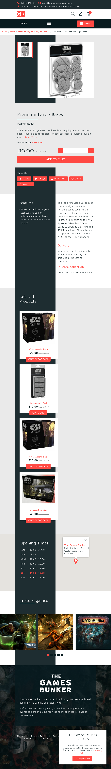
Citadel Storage (28, 723)
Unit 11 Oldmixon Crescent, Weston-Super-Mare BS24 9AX (50, 6)
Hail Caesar (25, 697)
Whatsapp (58, 178)
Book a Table (38, 623)
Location (44, 625)
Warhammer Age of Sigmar (34, 683)
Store (12, 32)
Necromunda (26, 679)
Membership (60, 623)
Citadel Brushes (28, 719)
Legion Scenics (43, 32)
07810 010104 (28, 3)
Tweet (40, 178)
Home (4, 32)
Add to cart (55, 159)
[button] (48, 541)
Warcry (61, 683)
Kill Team (62, 676)
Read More (31, 137)
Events (78, 623)
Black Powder (64, 697)
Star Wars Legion (25, 32)
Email (76, 178)
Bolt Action (63, 693)
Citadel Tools (64, 719)
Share (24, 178)
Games (28, 625)
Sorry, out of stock (36, 356)
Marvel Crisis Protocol (69, 700)
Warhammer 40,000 (30, 676)
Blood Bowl (63, 679)
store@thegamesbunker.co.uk (57, 3)
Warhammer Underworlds (33, 686)
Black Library (26, 716)
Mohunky (44, 756)
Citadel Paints (65, 716)
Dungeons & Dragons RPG (33, 700)
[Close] (85, 426)
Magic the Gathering (30, 693)
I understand (82, 758)
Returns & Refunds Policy (37, 742)
